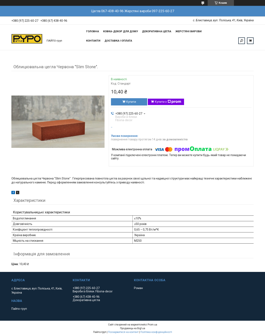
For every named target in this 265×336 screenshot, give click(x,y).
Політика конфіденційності (156, 332)
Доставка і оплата (118, 40)
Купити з (168, 102)
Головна (92, 31)
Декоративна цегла (156, 31)
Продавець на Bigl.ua (132, 328)
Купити (131, 101)
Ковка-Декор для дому (120, 31)
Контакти (93, 40)
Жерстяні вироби (188, 31)
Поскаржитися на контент (123, 332)
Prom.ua (152, 324)
